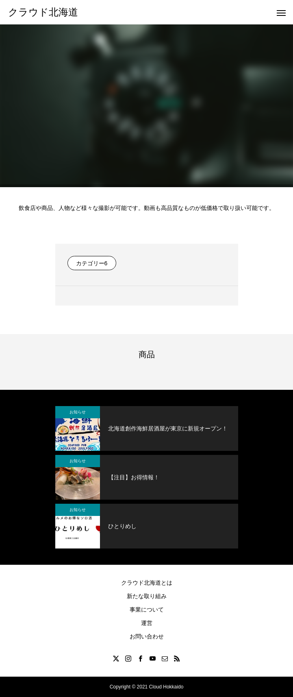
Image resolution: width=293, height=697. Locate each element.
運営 (146, 623)
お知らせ (77, 412)
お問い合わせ (147, 636)
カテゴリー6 (92, 263)
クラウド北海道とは (146, 582)
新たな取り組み (147, 596)
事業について (147, 609)
